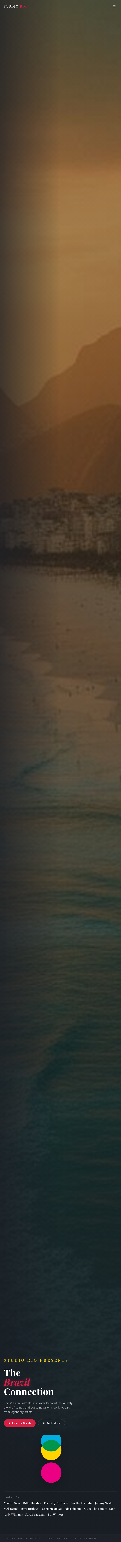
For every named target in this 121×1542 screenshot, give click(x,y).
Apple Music (51, 1423)
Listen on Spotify (19, 1423)
